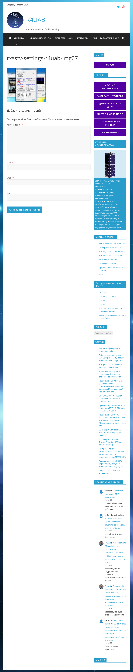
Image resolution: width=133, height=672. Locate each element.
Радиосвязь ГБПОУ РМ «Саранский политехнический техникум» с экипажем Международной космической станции (112, 420)
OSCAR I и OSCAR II (107, 296)
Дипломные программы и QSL (112, 243)
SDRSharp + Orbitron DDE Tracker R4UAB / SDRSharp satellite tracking (110, 442)
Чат (95, 38)
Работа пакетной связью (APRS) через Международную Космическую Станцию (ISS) (112, 358)
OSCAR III (103, 300)
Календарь (60, 38)
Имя (10, 162)
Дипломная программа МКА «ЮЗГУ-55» (114, 493)
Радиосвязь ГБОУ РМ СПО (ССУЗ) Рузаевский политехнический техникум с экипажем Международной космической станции (111, 386)
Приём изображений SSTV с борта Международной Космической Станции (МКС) (111, 464)
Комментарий (15, 124)
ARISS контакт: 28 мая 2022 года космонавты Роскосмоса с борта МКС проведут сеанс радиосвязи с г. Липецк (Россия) (115, 553)
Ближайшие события (40, 38)
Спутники (19, 38)
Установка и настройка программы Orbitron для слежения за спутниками (110, 374)
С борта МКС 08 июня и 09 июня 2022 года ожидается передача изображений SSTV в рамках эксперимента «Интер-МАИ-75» (115, 596)
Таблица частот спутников (111, 251)
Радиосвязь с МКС (109, 38)
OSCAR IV (103, 304)
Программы (82, 38)
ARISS (70, 38)
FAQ (15, 43)
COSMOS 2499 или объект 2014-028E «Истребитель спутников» (110, 398)
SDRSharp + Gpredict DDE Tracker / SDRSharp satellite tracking (110, 432)
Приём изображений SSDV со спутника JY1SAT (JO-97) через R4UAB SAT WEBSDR (112, 408)
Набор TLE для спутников (110, 255)
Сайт (9, 193)
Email (10, 177)
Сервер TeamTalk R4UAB (110, 247)
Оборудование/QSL (107, 263)
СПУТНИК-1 (104, 292)
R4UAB (35, 19)
